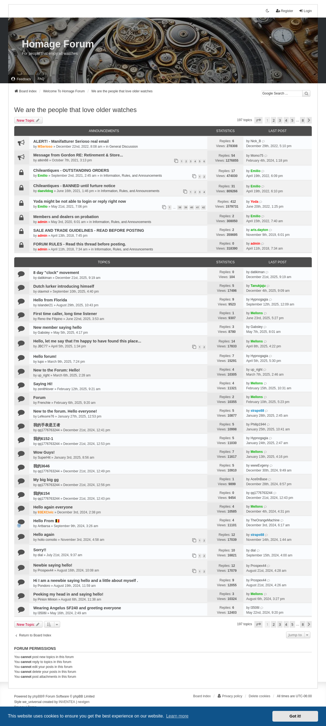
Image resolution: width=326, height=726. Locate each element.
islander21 (45, 305)
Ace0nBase (259, 479)
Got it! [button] (295, 716)
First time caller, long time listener (65, 313)
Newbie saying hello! (52, 565)
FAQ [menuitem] (41, 79)
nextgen (83, 702)
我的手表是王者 (46, 425)
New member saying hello (57, 327)
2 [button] (274, 120)
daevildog (45, 191)
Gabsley (44, 333)
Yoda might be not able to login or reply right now (79, 201)
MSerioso (45, 146)
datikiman (45, 278)
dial (40, 555)
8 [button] (303, 120)
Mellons (257, 313)
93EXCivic (46, 512)
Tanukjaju (258, 286)
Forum (39, 397)
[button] (258, 120)
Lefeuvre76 (46, 416)
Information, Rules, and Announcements (133, 176)
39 (185, 207)
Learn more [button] (177, 716)
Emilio (43, 176)
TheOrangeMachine (265, 520)
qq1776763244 (49, 430)
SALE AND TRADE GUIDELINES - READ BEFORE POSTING (88, 230)
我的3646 (41, 466)
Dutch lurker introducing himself (63, 286)
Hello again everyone (53, 507)
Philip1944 (258, 424)
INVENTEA (67, 702)
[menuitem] (21, 79)
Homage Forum (58, 44)
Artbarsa (44, 526)
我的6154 (41, 493)
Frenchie (44, 403)
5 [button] (292, 120)
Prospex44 (45, 570)
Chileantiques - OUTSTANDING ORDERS (71, 170)
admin (42, 222)
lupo (41, 362)
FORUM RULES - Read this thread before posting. (79, 244)
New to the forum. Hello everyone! (65, 411)
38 (179, 207)
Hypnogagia (259, 299)
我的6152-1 (43, 438)
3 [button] (280, 120)
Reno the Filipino (50, 319)
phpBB (37, 696)
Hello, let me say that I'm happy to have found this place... (87, 341)
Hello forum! (45, 356)
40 (191, 207)
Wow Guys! (44, 452)
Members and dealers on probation (66, 217)
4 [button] (286, 120)
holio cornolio (47, 540)
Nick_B (256, 141)
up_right (44, 375)
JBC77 (43, 346)
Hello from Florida (50, 300)
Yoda (254, 202)
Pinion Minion (47, 599)
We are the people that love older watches (75, 109)
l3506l (42, 613)
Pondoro (44, 586)
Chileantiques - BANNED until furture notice (74, 186)
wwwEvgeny (260, 465)
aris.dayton (259, 230)
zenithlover (46, 389)
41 (197, 207)
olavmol (43, 291)
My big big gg (46, 480)
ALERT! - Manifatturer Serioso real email (71, 141)
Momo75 (257, 156)
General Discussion (123, 146)
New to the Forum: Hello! (56, 370)
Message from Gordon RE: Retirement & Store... (78, 155)
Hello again (43, 534)
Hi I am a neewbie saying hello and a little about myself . (85, 580)
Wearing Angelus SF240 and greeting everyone (77, 608)
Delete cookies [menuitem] (259, 696)
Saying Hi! (43, 384)
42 (203, 207)
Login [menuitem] (305, 11)
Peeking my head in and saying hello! (68, 594)
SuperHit (44, 457)
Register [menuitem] (284, 11)
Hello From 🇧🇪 (46, 521)
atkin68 (43, 160)
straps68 (257, 411)
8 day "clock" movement (56, 272)
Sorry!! (39, 550)
